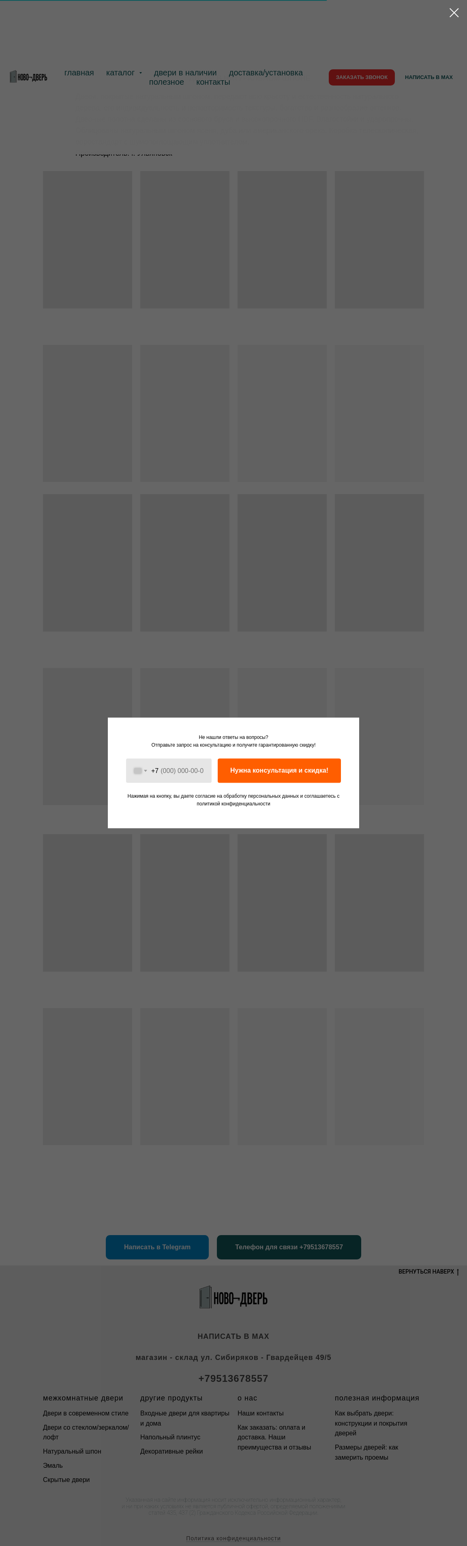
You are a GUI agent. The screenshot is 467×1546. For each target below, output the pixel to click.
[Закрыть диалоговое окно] (454, 12)
